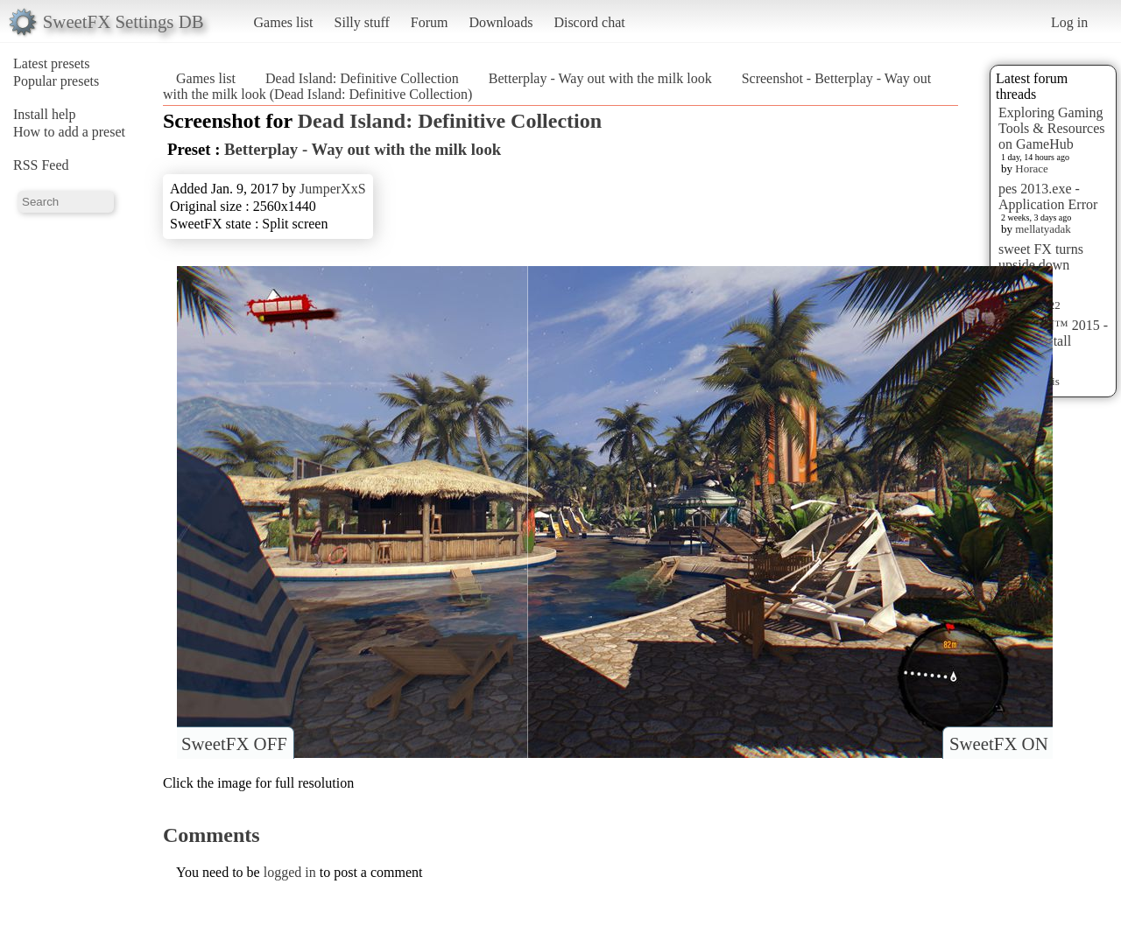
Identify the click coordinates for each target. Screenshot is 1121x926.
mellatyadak (1043, 228)
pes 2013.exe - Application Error (1047, 196)
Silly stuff (362, 22)
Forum (429, 22)
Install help (44, 114)
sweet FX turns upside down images (1040, 265)
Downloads (500, 22)
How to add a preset (69, 131)
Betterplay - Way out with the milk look (600, 78)
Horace (1031, 168)
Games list (284, 22)
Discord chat (588, 22)
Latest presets (51, 63)
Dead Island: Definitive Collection (362, 78)
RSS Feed (41, 165)
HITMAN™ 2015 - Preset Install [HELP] (1053, 341)
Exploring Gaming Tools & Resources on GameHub (1051, 128)
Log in (1069, 22)
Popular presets (56, 81)
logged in (290, 872)
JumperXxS (333, 188)
